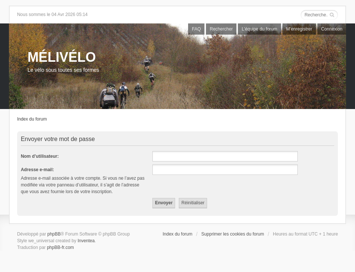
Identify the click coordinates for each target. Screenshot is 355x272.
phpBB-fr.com (60, 247)
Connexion (331, 29)
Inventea (86, 240)
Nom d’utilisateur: (40, 156)
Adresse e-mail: (37, 169)
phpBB (54, 234)
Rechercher (221, 29)
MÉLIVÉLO (62, 57)
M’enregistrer (299, 29)
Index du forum (32, 119)
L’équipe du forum (259, 29)
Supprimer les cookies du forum (232, 234)
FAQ (196, 29)
